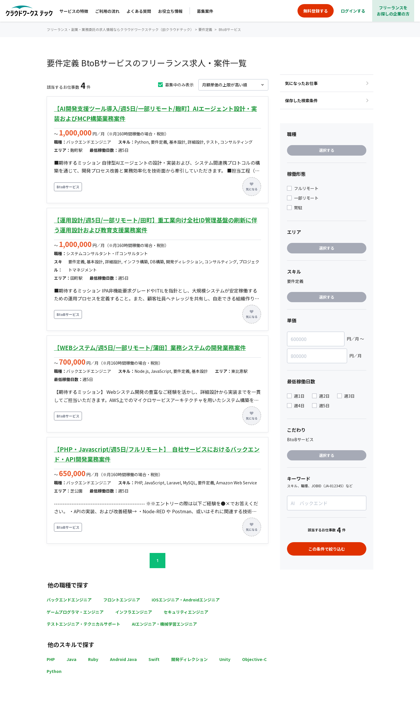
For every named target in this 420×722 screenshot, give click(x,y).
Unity (224, 659)
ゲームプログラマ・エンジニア (75, 612)
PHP (51, 659)
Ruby (93, 659)
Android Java (123, 659)
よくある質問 (139, 11)
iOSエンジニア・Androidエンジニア (186, 600)
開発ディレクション (189, 659)
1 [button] (157, 560)
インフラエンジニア (133, 612)
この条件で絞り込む (326, 549)
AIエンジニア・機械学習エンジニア (164, 624)
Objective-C (254, 659)
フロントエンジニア (121, 600)
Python (54, 671)
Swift (154, 659)
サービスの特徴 (74, 11)
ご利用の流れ (107, 11)
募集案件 (205, 11)
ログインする (353, 11)
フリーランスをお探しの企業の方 (393, 11)
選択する (326, 150)
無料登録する (315, 11)
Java (71, 659)
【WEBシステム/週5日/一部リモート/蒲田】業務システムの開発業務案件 (150, 347)
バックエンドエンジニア (69, 600)
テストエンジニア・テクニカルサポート (83, 624)
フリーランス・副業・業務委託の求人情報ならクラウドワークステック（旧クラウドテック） (120, 29)
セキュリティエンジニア (186, 612)
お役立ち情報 (170, 11)
